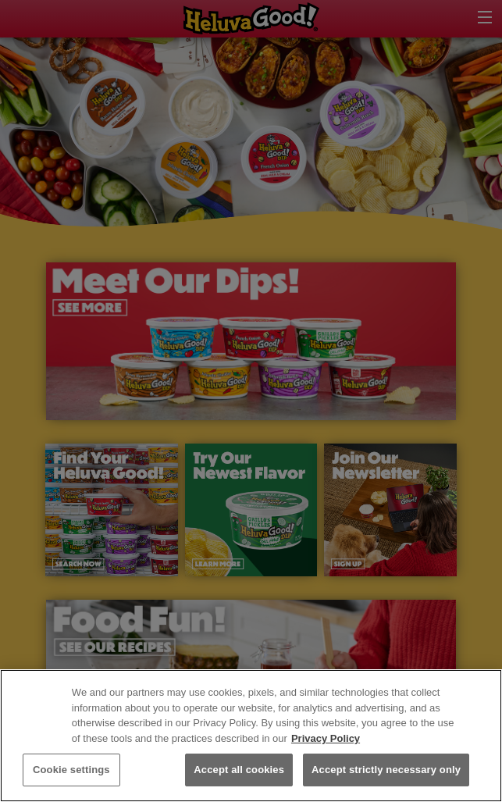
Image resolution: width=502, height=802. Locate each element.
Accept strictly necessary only (386, 769)
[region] (251, 735)
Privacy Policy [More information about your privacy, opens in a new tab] (325, 738)
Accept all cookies (239, 769)
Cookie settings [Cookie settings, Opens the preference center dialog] (71, 769)
